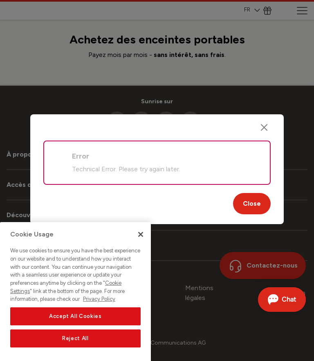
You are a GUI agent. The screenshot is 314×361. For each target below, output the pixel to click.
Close (252, 203)
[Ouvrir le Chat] (282, 299)
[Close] (264, 127)
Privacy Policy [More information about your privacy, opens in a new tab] (99, 314)
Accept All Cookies (75, 332)
